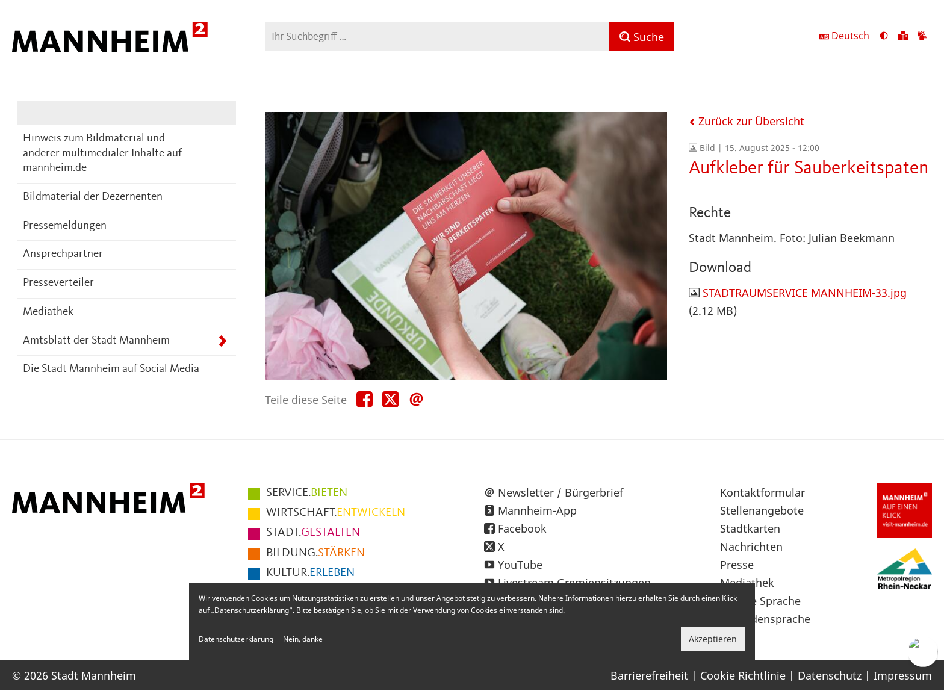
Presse (737, 564)
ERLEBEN (310, 573)
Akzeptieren (713, 639)
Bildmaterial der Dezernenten (93, 197)
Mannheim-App (537, 510)
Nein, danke (303, 639)
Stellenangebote (762, 510)
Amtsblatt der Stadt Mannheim (96, 341)
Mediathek (48, 312)
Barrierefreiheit (649, 675)
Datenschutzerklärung (236, 639)
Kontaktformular (762, 492)
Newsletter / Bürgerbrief (560, 492)
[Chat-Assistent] (923, 652)
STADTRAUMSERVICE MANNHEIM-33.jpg (805, 292)
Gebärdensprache (765, 619)
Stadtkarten (750, 528)
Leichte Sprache (760, 600)
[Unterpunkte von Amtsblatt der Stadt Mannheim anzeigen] (222, 341)
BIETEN (306, 493)
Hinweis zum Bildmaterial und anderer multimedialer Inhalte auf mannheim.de (102, 153)
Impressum (903, 675)
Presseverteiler (58, 283)
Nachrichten (751, 546)
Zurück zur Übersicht (746, 121)
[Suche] (641, 36)
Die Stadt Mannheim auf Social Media (111, 369)
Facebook (522, 528)
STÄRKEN (315, 553)
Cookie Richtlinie (743, 675)
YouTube (520, 564)
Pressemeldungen (65, 226)
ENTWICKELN (335, 513)
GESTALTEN (313, 533)
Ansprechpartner (63, 254)
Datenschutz (830, 675)
